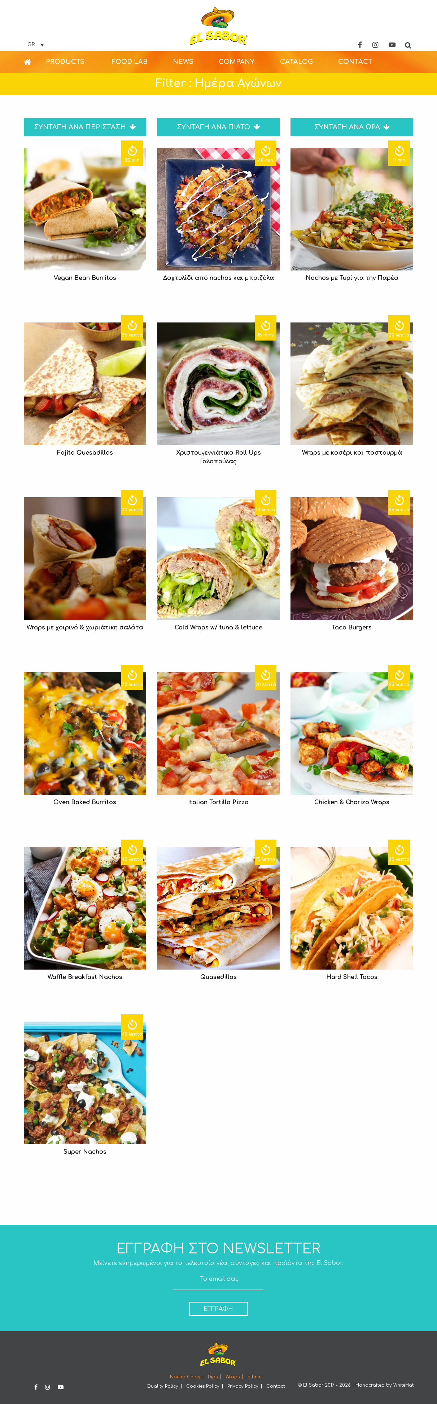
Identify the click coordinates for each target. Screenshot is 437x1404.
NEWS (183, 61)
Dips (213, 1376)
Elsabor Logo (219, 26)
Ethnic (254, 1376)
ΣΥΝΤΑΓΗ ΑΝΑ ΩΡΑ (352, 127)
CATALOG (296, 61)
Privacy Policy (242, 1386)
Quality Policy (162, 1386)
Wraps (233, 1376)
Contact (275, 1386)
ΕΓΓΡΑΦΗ (218, 1309)
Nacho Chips (185, 1376)
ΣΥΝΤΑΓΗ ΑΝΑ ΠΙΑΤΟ (218, 127)
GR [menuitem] (31, 44)
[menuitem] (35, 44)
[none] (35, 44)
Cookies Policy (202, 1386)
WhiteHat (403, 1385)
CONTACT (355, 61)
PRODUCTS (65, 61)
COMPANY (236, 61)
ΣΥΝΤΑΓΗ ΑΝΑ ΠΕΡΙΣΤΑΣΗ (85, 127)
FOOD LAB (130, 61)
